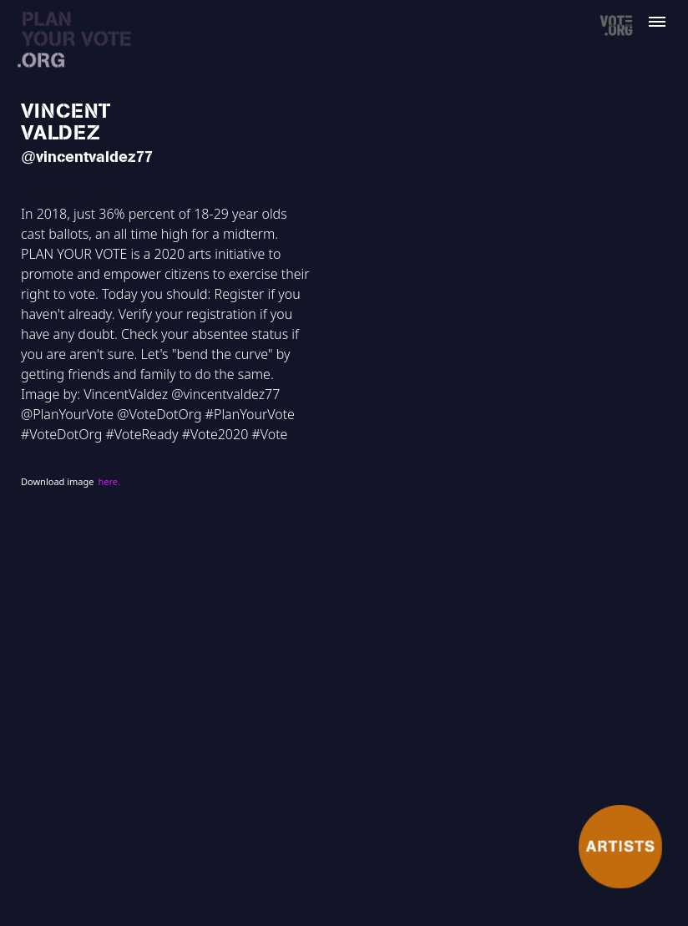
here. (108, 481)
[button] (667, 15)
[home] (75, 40)
